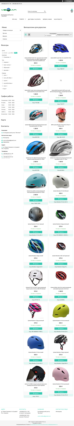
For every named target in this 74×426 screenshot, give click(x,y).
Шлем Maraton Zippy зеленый (61, 224)
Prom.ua (44, 421)
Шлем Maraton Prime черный (36, 224)
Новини (5, 39)
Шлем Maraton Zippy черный (60, 352)
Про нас (5, 33)
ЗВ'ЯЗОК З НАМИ (47, 19)
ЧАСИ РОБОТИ (58, 19)
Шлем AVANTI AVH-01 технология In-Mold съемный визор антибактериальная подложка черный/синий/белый (36, 59)
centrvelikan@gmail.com (9, 140)
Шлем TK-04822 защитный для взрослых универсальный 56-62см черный (36, 384)
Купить (37, 68)
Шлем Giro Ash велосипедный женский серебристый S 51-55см (61, 158)
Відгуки (5, 36)
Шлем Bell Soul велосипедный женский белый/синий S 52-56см (36, 125)
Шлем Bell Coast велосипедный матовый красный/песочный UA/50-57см (36, 91)
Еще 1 (5, 88)
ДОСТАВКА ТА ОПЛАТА (34, 19)
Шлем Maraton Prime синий (35, 352)
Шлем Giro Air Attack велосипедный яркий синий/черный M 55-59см (36, 158)
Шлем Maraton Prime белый (60, 191)
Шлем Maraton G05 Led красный (60, 255)
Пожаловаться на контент (37, 424)
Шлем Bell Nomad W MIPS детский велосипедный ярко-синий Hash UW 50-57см (61, 92)
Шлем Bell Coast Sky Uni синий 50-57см (61, 57)
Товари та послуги (8, 30)
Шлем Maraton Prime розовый (61, 384)
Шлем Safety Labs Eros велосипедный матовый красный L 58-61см (61, 288)
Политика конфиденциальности (50, 424)
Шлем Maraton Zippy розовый (36, 320)
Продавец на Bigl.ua (37, 423)
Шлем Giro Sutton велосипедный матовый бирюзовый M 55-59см (36, 191)
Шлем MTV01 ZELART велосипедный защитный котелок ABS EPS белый (36, 288)
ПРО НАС (14, 19)
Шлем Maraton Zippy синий (36, 255)
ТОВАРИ (21, 19)
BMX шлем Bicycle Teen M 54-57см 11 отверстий (61, 125)
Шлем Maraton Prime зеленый (61, 320)
